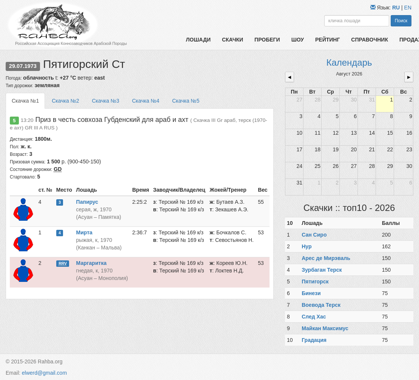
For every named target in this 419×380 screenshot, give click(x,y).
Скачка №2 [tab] (65, 101)
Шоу (297, 40)
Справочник (369, 40)
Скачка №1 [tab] (25, 101)
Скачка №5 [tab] (185, 101)
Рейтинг (327, 40)
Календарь (349, 62)
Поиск (401, 20)
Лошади (198, 40)
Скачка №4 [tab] (145, 101)
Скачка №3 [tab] (105, 101)
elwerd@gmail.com (44, 373)
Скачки (232, 40)
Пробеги (267, 40)
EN (407, 8)
